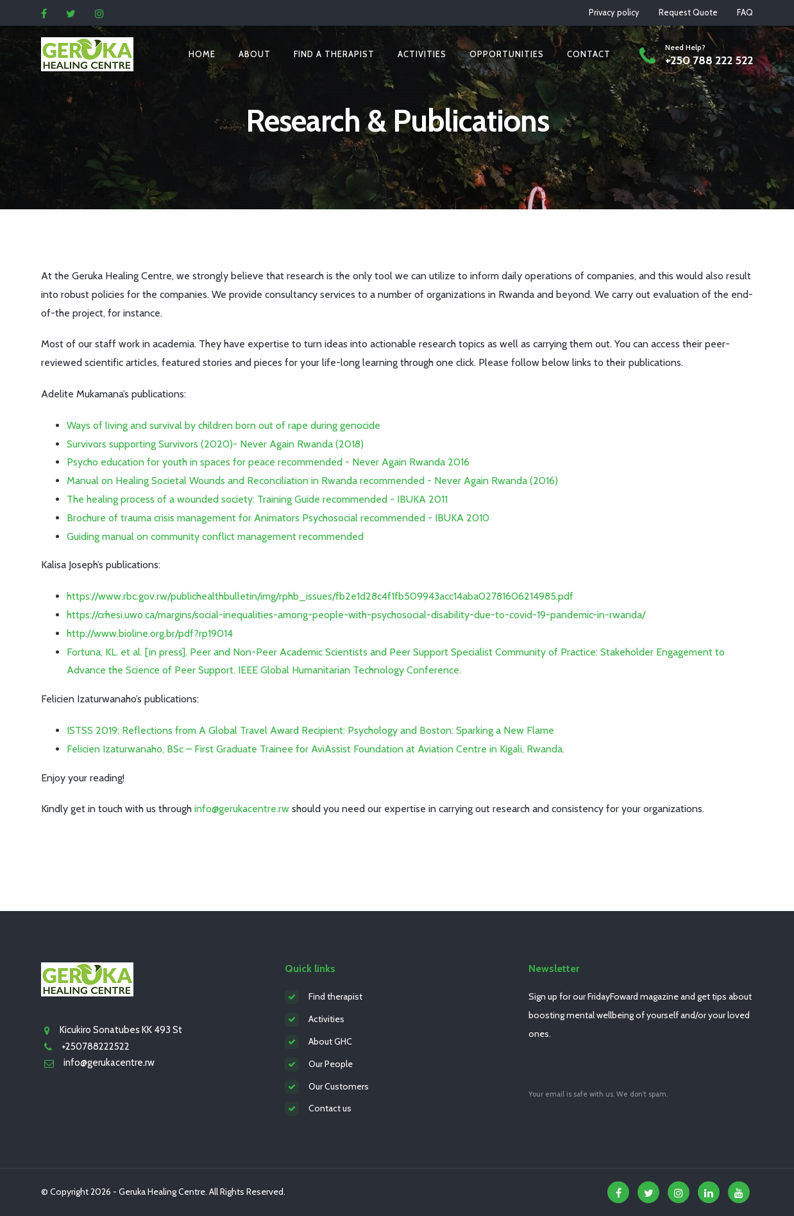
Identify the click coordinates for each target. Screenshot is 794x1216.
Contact (589, 54)
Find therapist (335, 996)
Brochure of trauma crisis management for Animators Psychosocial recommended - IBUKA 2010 (278, 518)
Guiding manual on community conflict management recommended (215, 536)
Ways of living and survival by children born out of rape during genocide (223, 425)
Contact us (329, 1108)
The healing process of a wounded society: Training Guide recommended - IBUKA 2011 (257, 499)
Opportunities (506, 54)
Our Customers (338, 1086)
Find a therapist (334, 54)
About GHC (330, 1041)
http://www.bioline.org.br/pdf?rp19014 (150, 633)
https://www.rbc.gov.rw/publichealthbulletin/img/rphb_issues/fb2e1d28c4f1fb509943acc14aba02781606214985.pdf (320, 596)
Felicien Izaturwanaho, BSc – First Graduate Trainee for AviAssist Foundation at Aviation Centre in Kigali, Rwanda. (315, 749)
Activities (422, 54)
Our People (330, 1064)
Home (202, 54)
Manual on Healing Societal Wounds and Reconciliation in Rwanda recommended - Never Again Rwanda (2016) (312, 480)
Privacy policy (614, 12)
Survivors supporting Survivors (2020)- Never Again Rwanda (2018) (215, 444)
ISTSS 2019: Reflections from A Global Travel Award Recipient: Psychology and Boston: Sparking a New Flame (310, 730)
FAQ (745, 12)
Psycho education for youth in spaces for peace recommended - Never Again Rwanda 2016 (268, 462)
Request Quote (688, 12)
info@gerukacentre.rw (241, 809)
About (255, 54)
